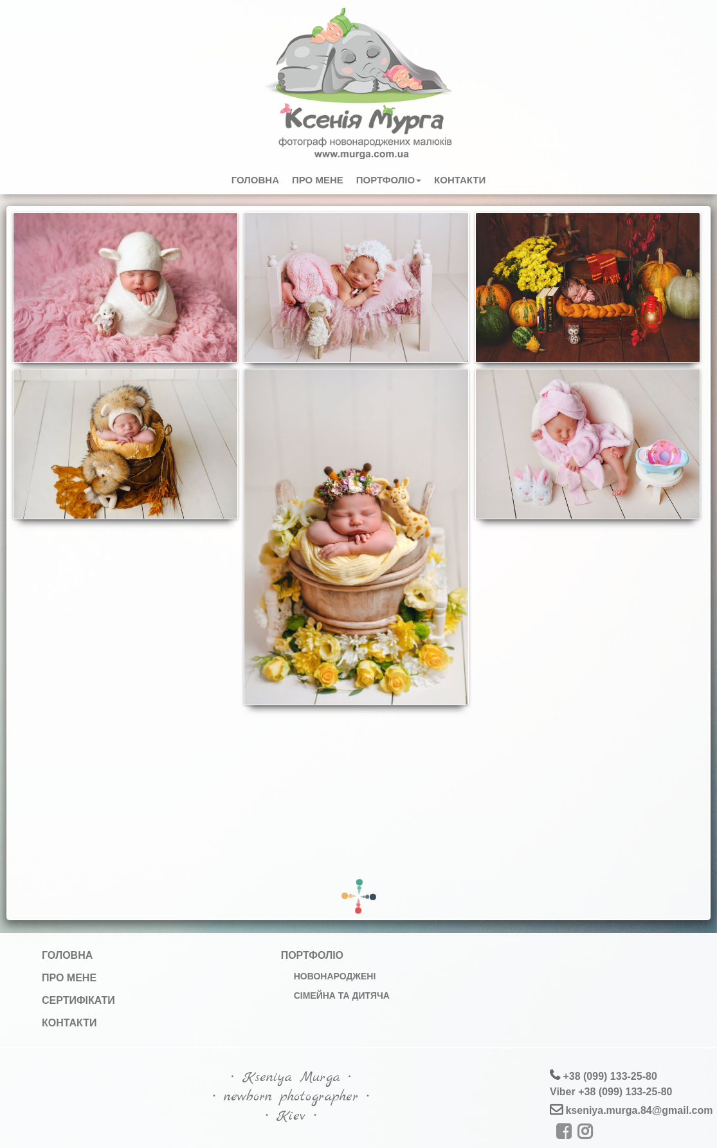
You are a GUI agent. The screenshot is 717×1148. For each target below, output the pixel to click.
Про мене (317, 179)
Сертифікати (78, 1000)
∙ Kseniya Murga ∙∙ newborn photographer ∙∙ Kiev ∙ (291, 1096)
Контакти (460, 179)
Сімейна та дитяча (342, 995)
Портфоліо (388, 179)
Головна (255, 179)
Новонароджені (335, 976)
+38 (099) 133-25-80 (608, 1076)
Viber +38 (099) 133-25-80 (611, 1091)
